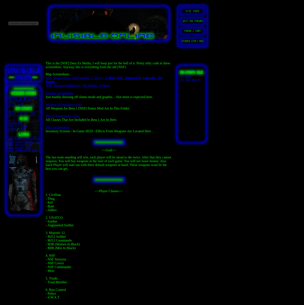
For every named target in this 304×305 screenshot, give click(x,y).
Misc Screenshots (57, 127)
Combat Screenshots (59, 93)
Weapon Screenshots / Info (64, 104)
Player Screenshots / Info (62, 116)
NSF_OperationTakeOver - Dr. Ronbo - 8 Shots (78, 85)
